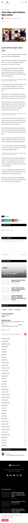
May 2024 (14, 384)
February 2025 (14, 362)
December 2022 (14, 426)
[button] (2, 2)
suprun (3, 316)
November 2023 (14, 397)
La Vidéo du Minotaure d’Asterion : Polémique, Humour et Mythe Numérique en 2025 (18, 297)
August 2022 (14, 437)
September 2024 (14, 373)
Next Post (23, 254)
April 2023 (14, 416)
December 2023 (14, 394)
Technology (17, 309)
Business (4, 309)
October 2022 (14, 432)
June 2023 (14, 410)
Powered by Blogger (7, 313)
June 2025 (14, 352)
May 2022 (14, 445)
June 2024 (14, 381)
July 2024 (14, 378)
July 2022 (14, 440)
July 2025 (14, 349)
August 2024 (14, 376)
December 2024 (14, 368)
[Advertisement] (14, 200)
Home (2, 9)
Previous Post (5, 254)
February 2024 (14, 389)
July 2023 (14, 408)
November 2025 (14, 338)
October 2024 (14, 370)
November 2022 (14, 429)
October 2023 (14, 400)
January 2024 (14, 392)
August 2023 (14, 405)
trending (8, 9)
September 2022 (14, 434)
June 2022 (14, 443)
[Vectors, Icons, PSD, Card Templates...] (13, 334)
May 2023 (14, 413)
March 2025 (14, 360)
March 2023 (14, 418)
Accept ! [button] (5, 520)
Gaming (11, 309)
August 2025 (14, 346)
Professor (8, 453)
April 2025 (14, 357)
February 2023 (14, 421)
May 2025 (14, 354)
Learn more (10, 517)
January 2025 (14, 365)
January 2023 (14, 424)
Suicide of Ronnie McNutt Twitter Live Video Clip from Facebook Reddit (18, 289)
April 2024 (14, 386)
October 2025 (14, 341)
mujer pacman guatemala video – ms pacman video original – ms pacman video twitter (18, 494)
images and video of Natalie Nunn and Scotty (18, 280)
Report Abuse (6, 330)
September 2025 (14, 344)
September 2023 (14, 402)
